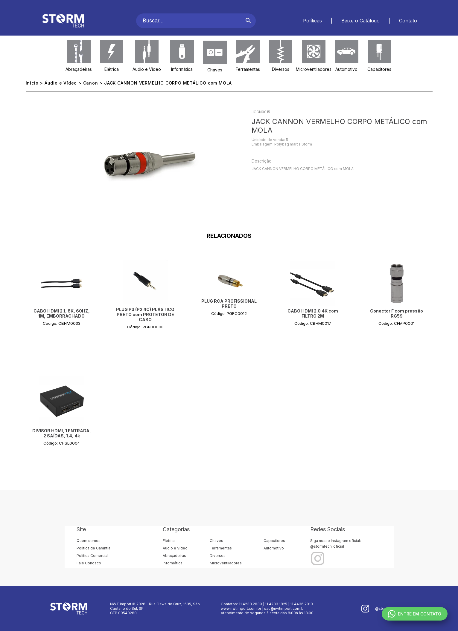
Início (32, 82)
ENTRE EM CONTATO (414, 614)
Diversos (280, 69)
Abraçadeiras (79, 69)
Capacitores (379, 69)
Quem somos (89, 540)
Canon (90, 82)
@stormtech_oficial (327, 546)
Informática (182, 69)
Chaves (214, 69)
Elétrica (111, 69)
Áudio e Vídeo (147, 69)
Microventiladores (313, 69)
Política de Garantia (93, 548)
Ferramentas (248, 69)
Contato (408, 21)
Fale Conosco (89, 563)
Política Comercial (92, 555)
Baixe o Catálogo (360, 21)
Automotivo (346, 69)
